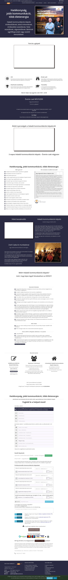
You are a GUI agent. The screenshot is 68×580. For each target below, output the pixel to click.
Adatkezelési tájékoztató (50, 567)
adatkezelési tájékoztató (46, 522)
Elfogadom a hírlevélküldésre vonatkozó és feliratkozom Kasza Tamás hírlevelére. (38, 518)
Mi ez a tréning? (39, 2)
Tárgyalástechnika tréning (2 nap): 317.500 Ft (24, 491)
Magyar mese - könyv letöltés (30, 567)
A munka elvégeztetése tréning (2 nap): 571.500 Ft (25, 478)
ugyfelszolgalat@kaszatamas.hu (16, 573)
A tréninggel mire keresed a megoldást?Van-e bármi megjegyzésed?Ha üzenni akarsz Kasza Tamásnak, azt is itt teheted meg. (27, 506)
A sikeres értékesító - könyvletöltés (31, 565)
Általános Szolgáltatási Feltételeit (45, 513)
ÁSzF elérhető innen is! (20, 344)
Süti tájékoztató (48, 568)
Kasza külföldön (48, 573)
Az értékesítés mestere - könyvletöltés (31, 566)
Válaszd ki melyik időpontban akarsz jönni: (23, 468)
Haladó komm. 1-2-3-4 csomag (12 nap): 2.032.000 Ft (25, 497)
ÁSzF (46, 566)
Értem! (55, 578)
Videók (45, 2)
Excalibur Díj (48, 572)
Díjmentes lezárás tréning (29, 570)
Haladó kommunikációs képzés (28, 2)
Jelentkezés (60, 2)
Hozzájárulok (20, 521)
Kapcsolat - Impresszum (49, 565)
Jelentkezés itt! (48, 455)
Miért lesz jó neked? (52, 2)
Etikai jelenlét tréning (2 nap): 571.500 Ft (24, 484)
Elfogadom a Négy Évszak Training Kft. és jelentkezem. (39, 514)
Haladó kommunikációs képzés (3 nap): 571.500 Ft (25, 471)
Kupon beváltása (49, 501)
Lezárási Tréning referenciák (50, 571)
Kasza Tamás (48, 570)
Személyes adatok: (19, 406)
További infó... (49, 578)
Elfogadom (19, 514)
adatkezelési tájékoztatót (44, 517)
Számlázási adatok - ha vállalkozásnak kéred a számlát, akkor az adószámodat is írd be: (33, 424)
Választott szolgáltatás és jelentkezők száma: (25, 449)
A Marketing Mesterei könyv (30, 568)
